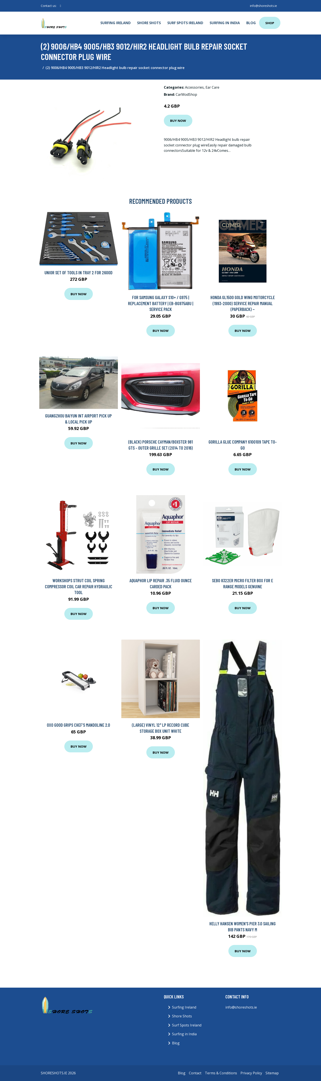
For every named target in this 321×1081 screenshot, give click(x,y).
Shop (269, 23)
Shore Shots (149, 22)
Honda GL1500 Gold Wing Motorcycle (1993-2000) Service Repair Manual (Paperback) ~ (242, 303)
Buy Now (178, 120)
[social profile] (60, 6)
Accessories (194, 87)
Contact (195, 1073)
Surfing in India (225, 22)
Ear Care (212, 87)
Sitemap (272, 1073)
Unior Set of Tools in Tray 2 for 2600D (78, 272)
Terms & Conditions (221, 1073)
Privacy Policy (251, 1073)
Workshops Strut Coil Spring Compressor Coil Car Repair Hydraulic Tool (78, 586)
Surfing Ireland (115, 22)
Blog (251, 22)
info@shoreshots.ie (263, 6)
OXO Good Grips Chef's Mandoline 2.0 (78, 725)
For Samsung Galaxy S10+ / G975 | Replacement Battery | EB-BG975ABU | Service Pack (160, 303)
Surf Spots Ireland (185, 22)
